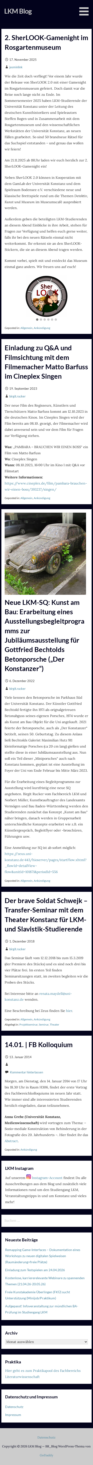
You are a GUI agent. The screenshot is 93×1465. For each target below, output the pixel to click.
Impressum (13, 1415)
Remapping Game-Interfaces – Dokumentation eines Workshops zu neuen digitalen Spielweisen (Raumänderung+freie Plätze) (42, 1256)
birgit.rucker (17, 396)
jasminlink (16, 67)
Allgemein (26, 328)
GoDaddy (46, 1455)
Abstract (11, 1141)
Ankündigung (42, 328)
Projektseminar (28, 1024)
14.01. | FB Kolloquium (39, 1045)
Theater (54, 1024)
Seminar (44, 1024)
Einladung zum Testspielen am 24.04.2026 (35, 1270)
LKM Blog (18, 11)
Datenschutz (14, 1407)
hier (69, 1011)
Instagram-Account (44, 1178)
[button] (37, 319)
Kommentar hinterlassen (26, 1072)
